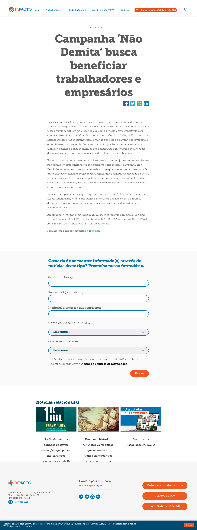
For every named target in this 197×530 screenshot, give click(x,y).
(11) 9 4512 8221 (18, 502)
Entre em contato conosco (165, 485)
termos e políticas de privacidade (104, 364)
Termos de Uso (165, 495)
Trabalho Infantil (77, 10)
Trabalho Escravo (54, 10)
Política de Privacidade (164, 506)
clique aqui (94, 231)
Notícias (125, 10)
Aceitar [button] (189, 525)
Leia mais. (28, 526)
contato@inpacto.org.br (90, 485)
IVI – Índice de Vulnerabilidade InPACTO (156, 10)
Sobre (37, 10)
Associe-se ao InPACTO (103, 10)
